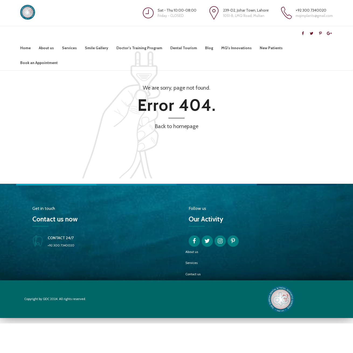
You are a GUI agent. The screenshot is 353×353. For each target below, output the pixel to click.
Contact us (192, 304)
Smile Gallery (96, 47)
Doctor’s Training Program (139, 47)
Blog (209, 47)
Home (25, 47)
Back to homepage (176, 156)
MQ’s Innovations (236, 47)
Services (69, 47)
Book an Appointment (39, 62)
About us (46, 47)
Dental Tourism (183, 47)
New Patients (271, 47)
